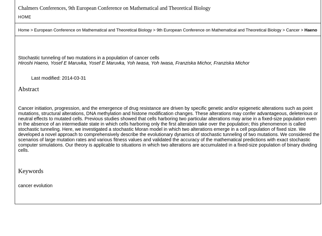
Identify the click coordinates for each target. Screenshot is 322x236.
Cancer (292, 30)
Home (24, 17)
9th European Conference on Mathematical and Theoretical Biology (219, 30)
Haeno (310, 30)
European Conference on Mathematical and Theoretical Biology (93, 30)
